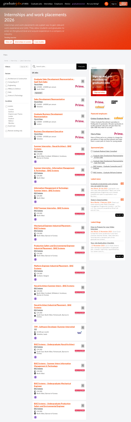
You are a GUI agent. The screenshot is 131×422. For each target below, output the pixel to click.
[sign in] (124, 411)
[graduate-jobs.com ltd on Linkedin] (112, 411)
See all (119, 215)
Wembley (11, 123)
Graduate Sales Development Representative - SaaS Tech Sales (108, 162)
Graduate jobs (36, 4)
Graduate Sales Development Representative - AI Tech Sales (108, 156)
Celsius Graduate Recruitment (101, 118)
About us (13, 417)
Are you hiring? (93, 4)
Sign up (123, 4)
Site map (6, 417)
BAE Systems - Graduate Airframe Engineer (107, 172)
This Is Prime (38, 84)
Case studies (39, 42)
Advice (67, 4)
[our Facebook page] (101, 411)
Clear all (24, 66)
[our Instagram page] (107, 411)
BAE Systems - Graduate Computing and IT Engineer (107, 167)
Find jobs (81, 66)
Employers (58, 4)
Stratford (11, 118)
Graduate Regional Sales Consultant (105, 151)
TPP (35, 317)
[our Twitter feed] (95, 411)
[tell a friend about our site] (118, 411)
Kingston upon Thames (15, 114)
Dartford (11, 111)
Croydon (11, 109)
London (10, 116)
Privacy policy (31, 417)
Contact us (22, 417)
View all (9, 42)
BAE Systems (38, 145)
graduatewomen (78, 4)
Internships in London (23, 42)
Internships (48, 4)
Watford (10, 121)
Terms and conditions (44, 417)
